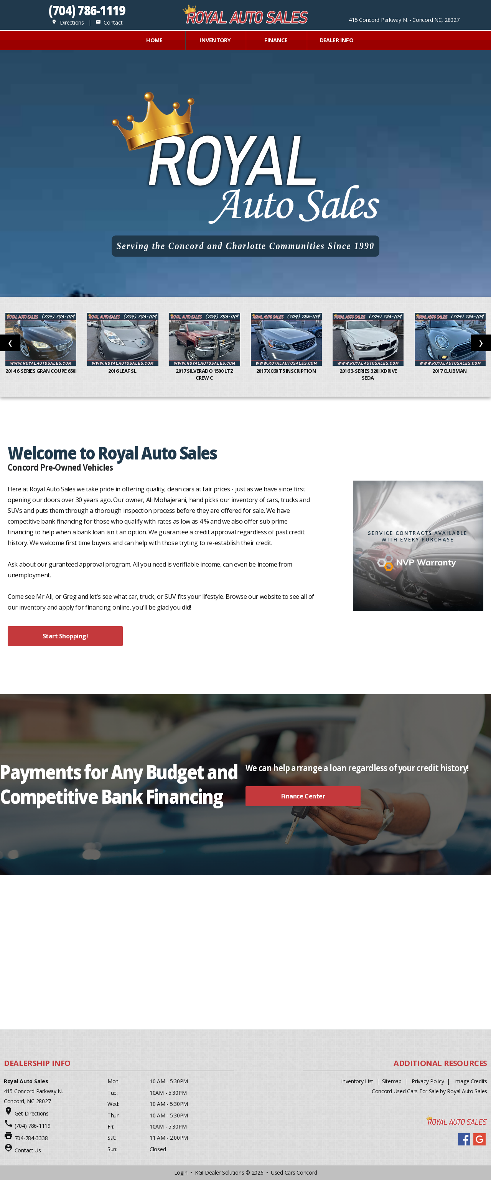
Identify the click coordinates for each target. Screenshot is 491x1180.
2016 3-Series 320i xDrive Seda (368, 374)
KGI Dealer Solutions (219, 1172)
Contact (109, 22)
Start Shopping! (65, 636)
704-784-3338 (31, 1138)
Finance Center (303, 796)
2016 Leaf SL (122, 370)
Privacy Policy (428, 1081)
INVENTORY (215, 40)
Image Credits (470, 1081)
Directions (67, 22)
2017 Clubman (450, 370)
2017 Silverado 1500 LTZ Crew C (204, 374)
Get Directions (32, 1113)
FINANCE (275, 40)
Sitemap (392, 1081)
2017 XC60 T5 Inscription (286, 370)
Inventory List (357, 1081)
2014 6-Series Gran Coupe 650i (40, 374)
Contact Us (28, 1150)
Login (181, 1172)
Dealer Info (337, 40)
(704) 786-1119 (87, 10)
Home (154, 40)
